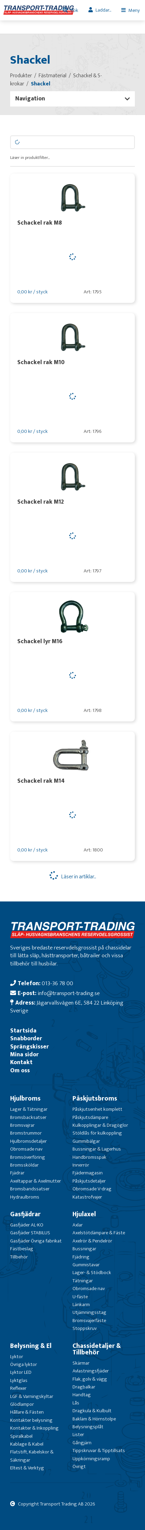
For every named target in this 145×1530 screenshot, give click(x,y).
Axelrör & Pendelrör (92, 1241)
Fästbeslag (21, 1248)
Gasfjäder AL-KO (26, 1225)
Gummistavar (86, 1264)
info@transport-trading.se (69, 993)
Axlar (77, 1225)
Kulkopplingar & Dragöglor (100, 1125)
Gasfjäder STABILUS (30, 1232)
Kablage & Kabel (26, 1444)
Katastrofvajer (87, 1197)
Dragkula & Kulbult (91, 1410)
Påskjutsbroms (94, 1098)
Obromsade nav (26, 1149)
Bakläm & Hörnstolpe (94, 1419)
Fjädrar (17, 1173)
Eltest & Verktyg (27, 1468)
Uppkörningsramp (91, 1458)
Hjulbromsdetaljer (28, 1141)
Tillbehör (19, 1257)
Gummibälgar (86, 1141)
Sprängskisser (29, 1047)
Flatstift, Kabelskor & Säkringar (32, 1456)
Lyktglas (18, 1380)
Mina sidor (24, 1054)
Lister (78, 1434)
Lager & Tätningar (28, 1109)
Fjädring (80, 1257)
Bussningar (84, 1248)
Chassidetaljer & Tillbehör (96, 1349)
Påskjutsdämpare (90, 1117)
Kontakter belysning (31, 1420)
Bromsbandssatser (29, 1189)
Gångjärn (81, 1442)
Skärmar (80, 1363)
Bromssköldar (24, 1165)
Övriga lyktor (23, 1364)
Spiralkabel (21, 1436)
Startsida (23, 1031)
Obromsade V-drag (91, 1189)
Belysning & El (30, 1345)
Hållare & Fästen (27, 1412)
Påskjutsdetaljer (89, 1181)
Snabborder (26, 1038)
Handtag (81, 1394)
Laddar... (103, 10)
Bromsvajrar (22, 1125)
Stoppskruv (84, 1328)
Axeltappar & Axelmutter (35, 1181)
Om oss (20, 1070)
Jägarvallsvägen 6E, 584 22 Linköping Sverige (66, 1006)
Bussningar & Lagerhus (96, 1149)
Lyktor (16, 1356)
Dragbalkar (83, 1387)
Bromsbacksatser (28, 1117)
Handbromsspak (89, 1157)
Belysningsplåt (87, 1426)
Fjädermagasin (87, 1173)
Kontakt (21, 1062)
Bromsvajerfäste (89, 1320)
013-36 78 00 (57, 983)
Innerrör (80, 1165)
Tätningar (82, 1280)
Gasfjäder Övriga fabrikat (36, 1241)
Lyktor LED (21, 1372)
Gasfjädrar (25, 1214)
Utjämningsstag (89, 1312)
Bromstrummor (26, 1133)
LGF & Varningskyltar (31, 1396)
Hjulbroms (25, 1098)
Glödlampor (22, 1404)
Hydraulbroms (24, 1197)
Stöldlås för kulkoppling (97, 1133)
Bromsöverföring (27, 1157)
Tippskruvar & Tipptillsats (98, 1450)
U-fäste (80, 1296)
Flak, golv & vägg (89, 1379)
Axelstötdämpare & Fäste (98, 1232)
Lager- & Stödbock (91, 1272)
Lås (75, 1403)
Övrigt (79, 1466)
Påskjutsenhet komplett (97, 1109)
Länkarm (81, 1304)
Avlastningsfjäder (90, 1371)
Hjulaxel (84, 1214)
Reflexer (18, 1388)
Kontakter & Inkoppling (34, 1428)
